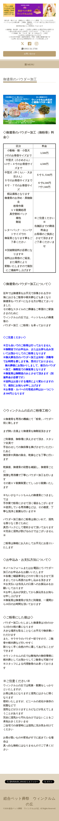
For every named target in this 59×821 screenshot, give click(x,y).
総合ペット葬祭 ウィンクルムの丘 (24, 808)
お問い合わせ (29, 54)
